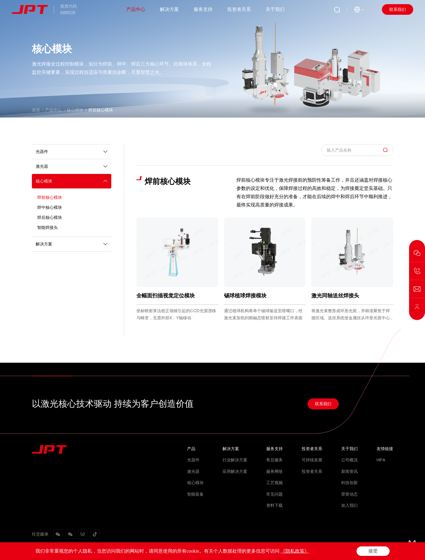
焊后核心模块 (49, 217)
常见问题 (274, 494)
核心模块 (75, 110)
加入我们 (349, 505)
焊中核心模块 (49, 207)
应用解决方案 (235, 471)
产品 (191, 449)
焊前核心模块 (100, 110)
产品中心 (135, 9)
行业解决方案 (235, 460)
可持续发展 (312, 460)
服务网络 (274, 471)
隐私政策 (359, 552)
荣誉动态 (349, 494)
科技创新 (349, 483)
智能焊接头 (47, 227)
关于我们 (275, 9)
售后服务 (274, 460)
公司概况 (349, 460)
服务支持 (203, 9)
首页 (36, 110)
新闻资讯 (349, 471)
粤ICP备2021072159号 (166, 552)
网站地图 (385, 552)
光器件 (193, 460)
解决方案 (169, 9)
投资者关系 (239, 9)
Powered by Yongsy (209, 552)
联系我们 (397, 9)
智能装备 (195, 494)
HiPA (381, 460)
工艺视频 (274, 483)
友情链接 (385, 449)
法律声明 (334, 552)
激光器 (193, 471)
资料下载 (274, 505)
